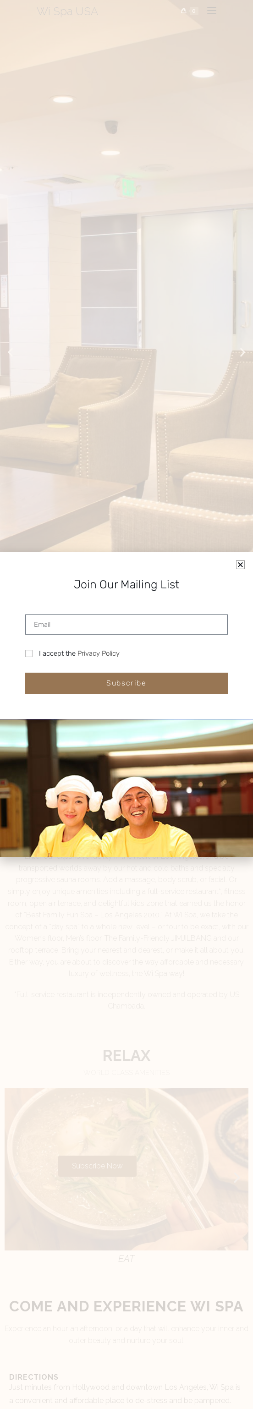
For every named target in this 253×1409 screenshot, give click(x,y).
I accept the (79, 653)
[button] (240, 564)
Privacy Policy (98, 653)
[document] (126, 704)
